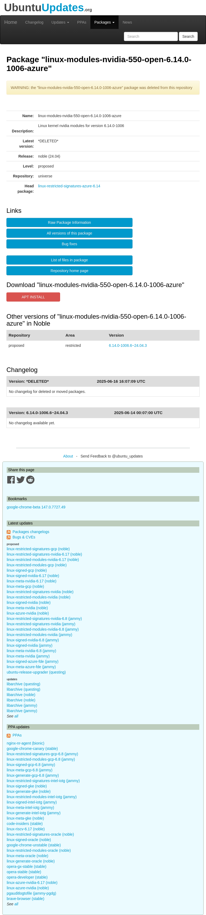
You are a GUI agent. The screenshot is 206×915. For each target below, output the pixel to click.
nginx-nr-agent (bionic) (25, 743)
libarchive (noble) (21, 695)
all (16, 716)
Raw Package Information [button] (69, 222)
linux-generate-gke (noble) (28, 791)
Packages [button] (104, 22)
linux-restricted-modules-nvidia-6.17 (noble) (43, 559)
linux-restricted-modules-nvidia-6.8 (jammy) (43, 629)
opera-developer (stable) (27, 877)
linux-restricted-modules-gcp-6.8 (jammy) (41, 759)
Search (188, 36)
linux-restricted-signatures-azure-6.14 (69, 186)
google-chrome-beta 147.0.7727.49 (36, 507)
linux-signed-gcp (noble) (27, 570)
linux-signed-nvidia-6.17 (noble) (33, 576)
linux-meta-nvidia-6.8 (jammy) (31, 651)
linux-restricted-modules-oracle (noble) (39, 850)
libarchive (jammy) (22, 705)
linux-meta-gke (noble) (25, 818)
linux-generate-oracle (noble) (31, 861)
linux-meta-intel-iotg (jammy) (30, 807)
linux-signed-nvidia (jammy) (29, 645)
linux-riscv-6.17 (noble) (26, 829)
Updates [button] (60, 22)
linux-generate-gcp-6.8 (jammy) (33, 775)
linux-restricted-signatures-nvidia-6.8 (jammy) (44, 618)
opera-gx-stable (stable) (26, 866)
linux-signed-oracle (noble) (29, 840)
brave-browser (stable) (25, 899)
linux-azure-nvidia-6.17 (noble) (32, 882)
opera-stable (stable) (24, 872)
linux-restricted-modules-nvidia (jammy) (39, 635)
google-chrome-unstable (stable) (34, 845)
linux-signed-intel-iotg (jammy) (32, 802)
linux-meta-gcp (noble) (25, 586)
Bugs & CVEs (24, 537)
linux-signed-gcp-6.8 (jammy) (31, 764)
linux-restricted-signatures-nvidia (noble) (40, 592)
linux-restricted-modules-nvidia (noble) (38, 597)
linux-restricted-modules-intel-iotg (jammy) (42, 797)
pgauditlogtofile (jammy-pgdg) (31, 893)
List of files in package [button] (69, 260)
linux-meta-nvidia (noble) (27, 608)
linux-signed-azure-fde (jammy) (32, 661)
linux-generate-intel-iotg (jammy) (34, 813)
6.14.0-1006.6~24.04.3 (128, 345)
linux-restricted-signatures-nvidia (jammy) (41, 624)
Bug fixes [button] (69, 244)
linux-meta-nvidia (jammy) (28, 656)
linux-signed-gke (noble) (27, 786)
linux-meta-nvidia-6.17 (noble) (31, 581)
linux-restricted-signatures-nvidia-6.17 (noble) (44, 554)
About (68, 456)
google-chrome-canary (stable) (32, 748)
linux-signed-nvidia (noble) (28, 602)
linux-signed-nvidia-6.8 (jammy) (33, 640)
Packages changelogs (31, 532)
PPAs (81, 22)
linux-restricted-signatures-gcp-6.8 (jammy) (42, 754)
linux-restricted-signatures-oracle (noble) (40, 834)
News (127, 22)
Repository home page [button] (70, 271)
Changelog (34, 22)
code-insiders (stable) (25, 823)
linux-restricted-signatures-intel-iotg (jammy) (43, 781)
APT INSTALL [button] (33, 297)
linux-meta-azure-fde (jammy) (31, 667)
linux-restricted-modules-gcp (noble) (37, 565)
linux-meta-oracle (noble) (27, 856)
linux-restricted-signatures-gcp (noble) (38, 549)
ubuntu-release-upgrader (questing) (36, 672)
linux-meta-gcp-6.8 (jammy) (29, 770)
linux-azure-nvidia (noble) (28, 613)
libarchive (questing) (23, 684)
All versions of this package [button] (69, 233)
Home (10, 22)
